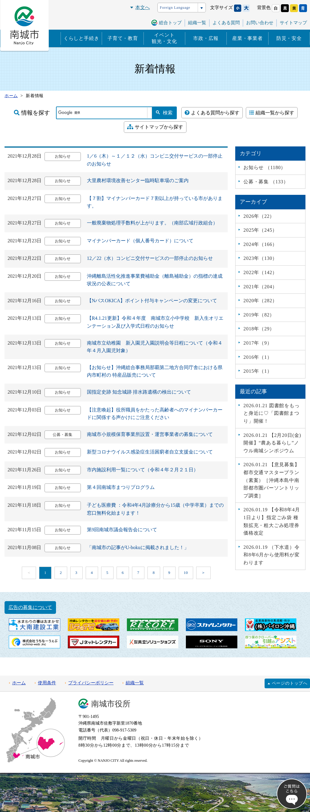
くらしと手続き (81, 38)
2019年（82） (259, 314)
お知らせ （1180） (264, 167)
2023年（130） (260, 258)
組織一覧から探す (271, 112)
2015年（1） (257, 371)
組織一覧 (197, 22)
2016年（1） (257, 357)
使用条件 (47, 682)
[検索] (102, 113)
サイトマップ (293, 22)
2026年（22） (259, 216)
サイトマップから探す (155, 126)
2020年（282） (260, 300)
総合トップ (170, 22)
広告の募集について (30, 607)
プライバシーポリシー (91, 682)
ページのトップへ (290, 683)
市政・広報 (206, 38)
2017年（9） (257, 342)
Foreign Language (175, 7)
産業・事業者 (247, 38)
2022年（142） (260, 272)
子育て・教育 (122, 38)
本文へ (142, 7)
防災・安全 (289, 38)
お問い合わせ (259, 22)
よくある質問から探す (212, 112)
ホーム (19, 682)
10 (186, 572)
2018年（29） (259, 328)
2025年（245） (260, 230)
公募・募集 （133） (266, 181)
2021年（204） (260, 286)
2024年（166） (260, 244)
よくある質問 (226, 22)
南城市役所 (110, 703)
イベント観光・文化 (164, 38)
